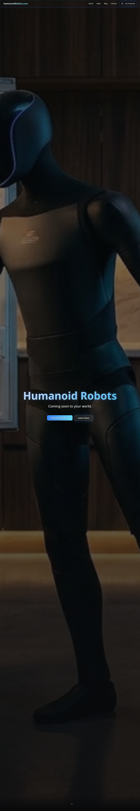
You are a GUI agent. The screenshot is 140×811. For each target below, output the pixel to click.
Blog (105, 4)
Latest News (83, 418)
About (91, 4)
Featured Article (60, 418)
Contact (114, 4)
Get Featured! (128, 4)
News (99, 4)
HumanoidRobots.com (16, 3)
